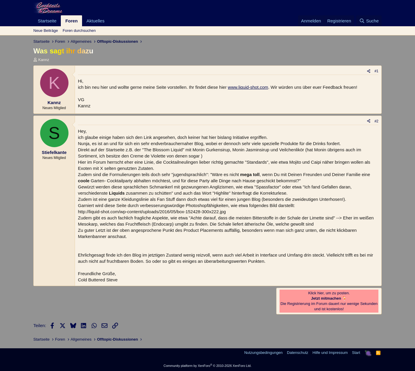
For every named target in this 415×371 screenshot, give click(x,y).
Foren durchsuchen (79, 30)
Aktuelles (95, 20)
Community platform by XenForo (207, 365)
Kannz (43, 60)
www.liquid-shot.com (248, 87)
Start (356, 352)
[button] (109, 20)
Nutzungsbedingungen (263, 352)
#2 (376, 121)
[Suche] (369, 20)
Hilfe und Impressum (330, 352)
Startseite (47, 20)
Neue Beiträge (45, 30)
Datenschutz (297, 352)
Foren (71, 20)
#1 (376, 71)
